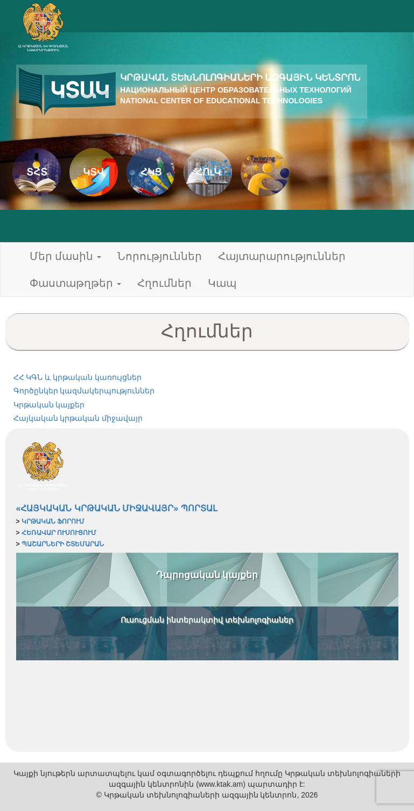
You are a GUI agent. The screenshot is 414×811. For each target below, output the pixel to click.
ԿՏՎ (93, 172)
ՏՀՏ (36, 172)
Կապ (222, 283)
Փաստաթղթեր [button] (75, 283)
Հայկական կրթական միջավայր (78, 418)
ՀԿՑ (151, 172)
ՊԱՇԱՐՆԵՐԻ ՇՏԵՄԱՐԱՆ (63, 544)
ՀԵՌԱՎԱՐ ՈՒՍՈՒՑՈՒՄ (59, 533)
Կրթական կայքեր (49, 404)
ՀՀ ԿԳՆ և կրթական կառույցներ (77, 377)
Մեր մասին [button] (66, 256)
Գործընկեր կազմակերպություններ (84, 390)
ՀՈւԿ (208, 172)
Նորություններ (159, 256)
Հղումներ (164, 283)
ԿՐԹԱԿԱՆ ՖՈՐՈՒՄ (53, 521)
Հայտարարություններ (282, 256)
